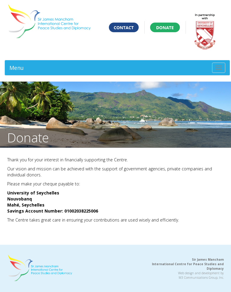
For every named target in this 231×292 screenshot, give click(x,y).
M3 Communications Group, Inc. (201, 277)
